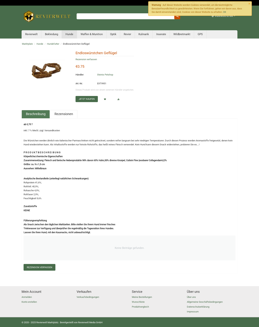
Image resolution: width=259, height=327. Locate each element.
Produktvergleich (140, 306)
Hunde (69, 34)
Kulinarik (143, 34)
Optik (113, 34)
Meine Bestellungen (142, 297)
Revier (127, 34)
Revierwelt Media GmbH (90, 322)
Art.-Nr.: (79, 83)
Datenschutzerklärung (198, 306)
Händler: (80, 74)
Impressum (193, 311)
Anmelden (27, 297)
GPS (200, 34)
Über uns (191, 297)
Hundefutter (53, 43)
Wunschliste (138, 302)
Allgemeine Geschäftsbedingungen (205, 302)
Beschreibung (36, 114)
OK (224, 12)
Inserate (161, 34)
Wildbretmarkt (181, 34)
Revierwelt (31, 34)
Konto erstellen (29, 302)
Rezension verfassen (86, 59)
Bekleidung (51, 34)
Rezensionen (63, 114)
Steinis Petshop (105, 74)
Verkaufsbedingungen (88, 297)
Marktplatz (27, 43)
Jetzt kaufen (87, 99)
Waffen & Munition (92, 34)
